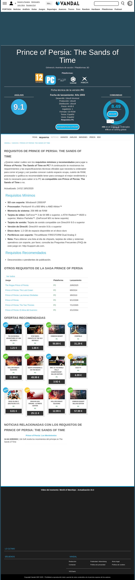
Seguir (112, 114)
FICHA (34, 137)
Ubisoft (73, 101)
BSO (99, 137)
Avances (62, 9)
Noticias (17, 9)
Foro (78, 9)
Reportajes (52, 9)
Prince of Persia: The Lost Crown (19, 290)
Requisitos (44, 137)
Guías (34, 9)
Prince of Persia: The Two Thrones (19, 305)
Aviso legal (116, 561)
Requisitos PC (67, 120)
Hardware (95, 9)
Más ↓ (49, 3)
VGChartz (72, 571)
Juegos (42, 9)
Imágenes (83, 137)
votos (116, 128)
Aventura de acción (64, 67)
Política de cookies (118, 564)
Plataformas (107, 9)
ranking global (120, 130)
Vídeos (92, 137)
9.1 (19, 107)
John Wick (21, 5)
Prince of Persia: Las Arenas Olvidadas (21, 295)
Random (86, 9)
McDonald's (35, 2)
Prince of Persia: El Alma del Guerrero (21, 310)
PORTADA (6, 9)
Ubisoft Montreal (72, 98)
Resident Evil (31, 5)
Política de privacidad (97, 564)
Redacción (72, 561)
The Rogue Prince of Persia (16, 285)
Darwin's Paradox (23, 2)
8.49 (116, 106)
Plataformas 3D (82, 67)
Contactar (72, 564)
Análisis (26, 9)
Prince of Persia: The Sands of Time (67, 56)
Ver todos (10, 276)
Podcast (118, 9)
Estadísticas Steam (67, 127)
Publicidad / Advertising (98, 561)
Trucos (71, 9)
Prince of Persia (12, 300)
